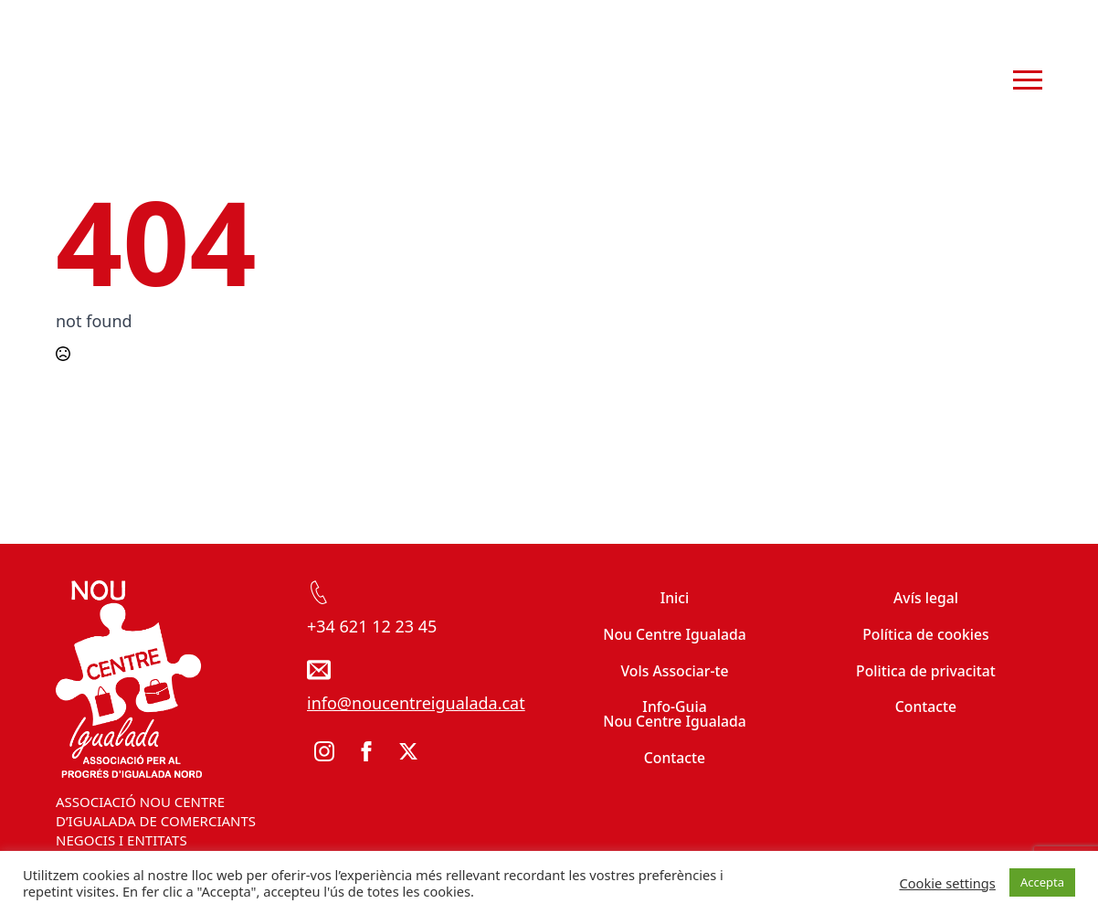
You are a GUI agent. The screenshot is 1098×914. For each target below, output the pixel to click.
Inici (675, 598)
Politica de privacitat (926, 671)
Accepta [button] (1042, 882)
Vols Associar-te (674, 671)
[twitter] (408, 751)
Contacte (674, 758)
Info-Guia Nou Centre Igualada (674, 713)
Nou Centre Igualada (674, 634)
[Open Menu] (1027, 80)
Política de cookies (925, 634)
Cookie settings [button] (947, 883)
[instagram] (324, 751)
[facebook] (366, 751)
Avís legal (925, 598)
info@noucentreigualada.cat (416, 703)
